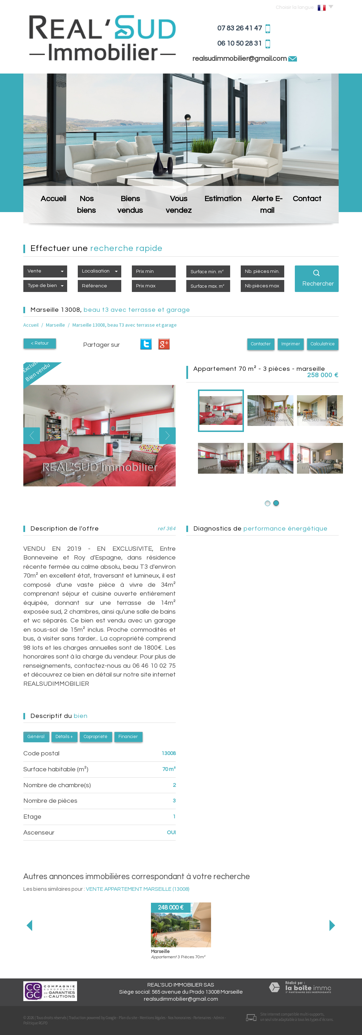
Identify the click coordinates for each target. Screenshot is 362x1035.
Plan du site (128, 1017)
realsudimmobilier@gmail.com (240, 58)
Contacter (261, 344)
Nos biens (84, 212)
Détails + (64, 737)
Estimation (225, 212)
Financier (128, 737)
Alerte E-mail (271, 212)
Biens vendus (129, 212)
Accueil (46, 212)
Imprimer (290, 344)
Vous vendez (179, 212)
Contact (314, 212)
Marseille (55, 325)
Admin (219, 1017)
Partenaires (202, 1017)
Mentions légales (152, 1017)
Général (36, 737)
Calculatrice (323, 344)
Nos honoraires (179, 1017)
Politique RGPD (35, 1023)
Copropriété (95, 737)
